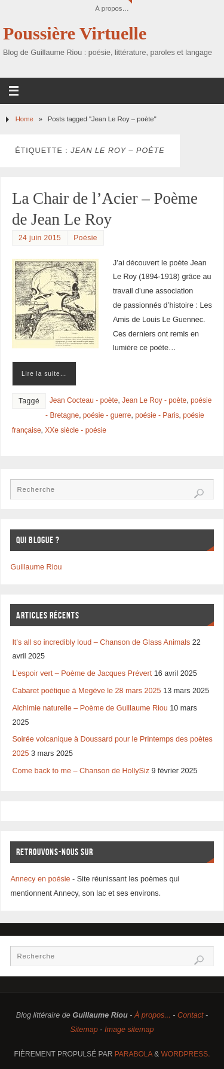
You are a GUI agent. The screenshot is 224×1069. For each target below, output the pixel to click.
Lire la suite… (44, 373)
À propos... (152, 1015)
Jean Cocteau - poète (84, 400)
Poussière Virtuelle (74, 33)
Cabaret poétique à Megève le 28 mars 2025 (86, 691)
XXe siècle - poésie (75, 430)
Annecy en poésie (40, 879)
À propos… (112, 8)
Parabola (133, 1054)
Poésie (85, 238)
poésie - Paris (157, 415)
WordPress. (185, 1054)
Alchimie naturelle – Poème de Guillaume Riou (89, 708)
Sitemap (83, 1029)
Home (24, 118)
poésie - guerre (107, 415)
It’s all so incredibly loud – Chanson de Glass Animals (101, 642)
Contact (190, 1015)
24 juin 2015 (40, 238)
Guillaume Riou (36, 567)
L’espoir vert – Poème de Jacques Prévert (82, 673)
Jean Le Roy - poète (154, 400)
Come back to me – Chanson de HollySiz (80, 771)
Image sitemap (129, 1029)
